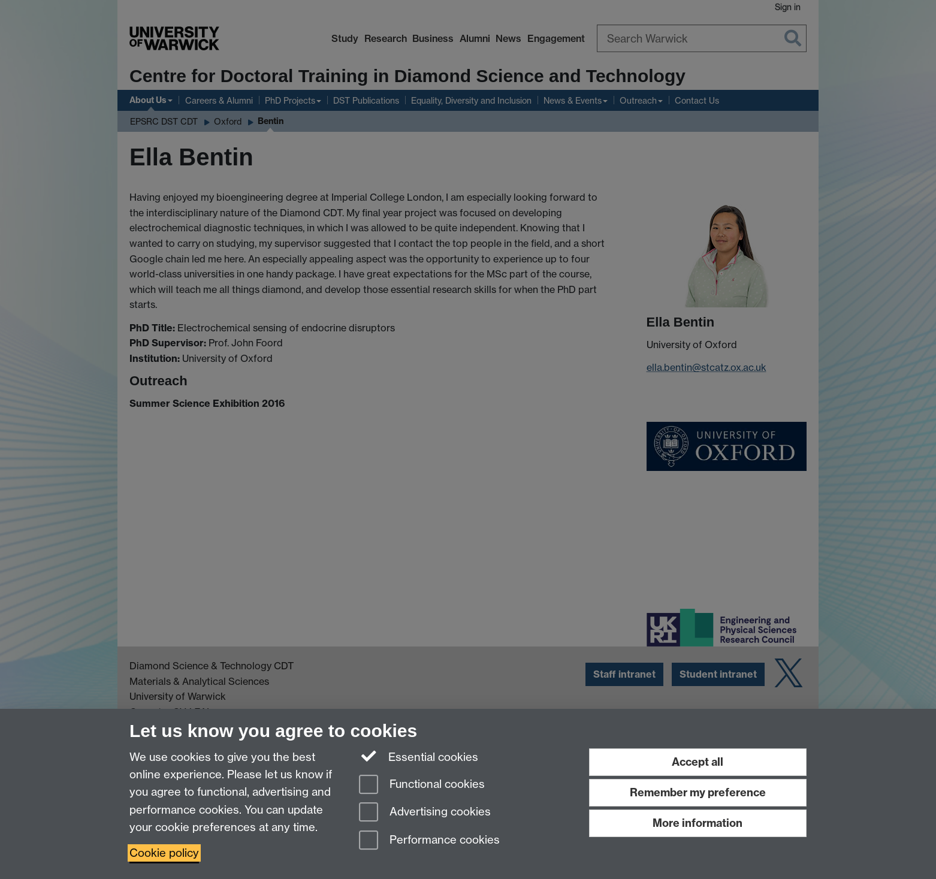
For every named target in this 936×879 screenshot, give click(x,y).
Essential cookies (418, 756)
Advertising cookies (425, 813)
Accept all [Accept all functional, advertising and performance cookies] (697, 762)
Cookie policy (164, 853)
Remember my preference (698, 792)
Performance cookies (429, 841)
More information (697, 823)
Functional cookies (422, 785)
